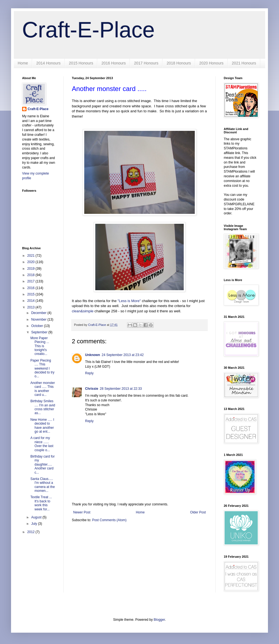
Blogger (159, 620)
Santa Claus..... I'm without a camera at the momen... (42, 485)
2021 (31, 256)
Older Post (198, 512)
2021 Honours (244, 63)
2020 (31, 262)
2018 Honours (179, 63)
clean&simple (82, 311)
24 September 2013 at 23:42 (123, 355)
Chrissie (91, 389)
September (39, 332)
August (37, 517)
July (34, 524)
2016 (31, 288)
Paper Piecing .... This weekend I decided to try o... (42, 368)
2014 (31, 301)
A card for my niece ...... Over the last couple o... (41, 444)
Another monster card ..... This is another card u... (42, 389)
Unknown (92, 355)
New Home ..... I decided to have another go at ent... (42, 425)
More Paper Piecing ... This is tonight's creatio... (40, 346)
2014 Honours (48, 63)
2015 (31, 294)
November (39, 319)
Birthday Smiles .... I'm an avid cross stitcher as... (42, 407)
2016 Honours (113, 63)
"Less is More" (129, 301)
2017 (31, 281)
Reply (89, 373)
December (39, 313)
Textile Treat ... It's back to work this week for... (41, 503)
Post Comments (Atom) (109, 520)
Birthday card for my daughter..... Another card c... (42, 464)
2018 (31, 275)
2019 (31, 269)
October (37, 326)
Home (23, 63)
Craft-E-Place (88, 29)
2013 (31, 307)
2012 (31, 532)
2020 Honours (211, 63)
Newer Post (81, 512)
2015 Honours (81, 63)
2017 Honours (146, 63)
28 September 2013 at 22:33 (121, 389)
